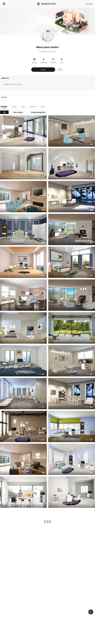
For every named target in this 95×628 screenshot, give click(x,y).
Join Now (89, 4)
